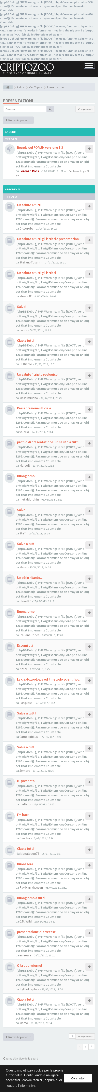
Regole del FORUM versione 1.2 (39, 147)
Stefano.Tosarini (30, 262)
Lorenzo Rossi (29, 171)
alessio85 (25, 296)
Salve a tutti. (26, 747)
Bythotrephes (29, 989)
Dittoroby (26, 228)
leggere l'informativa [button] (21, 1085)
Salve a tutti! (26, 713)
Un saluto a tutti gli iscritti (36, 273)
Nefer (23, 669)
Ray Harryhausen (31, 887)
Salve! (21, 306)
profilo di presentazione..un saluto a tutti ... (49, 442)
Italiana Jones (29, 635)
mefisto (25, 804)
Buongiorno (25, 611)
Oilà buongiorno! (29, 965)
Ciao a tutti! (25, 340)
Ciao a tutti (25, 999)
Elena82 (25, 601)
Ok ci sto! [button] (78, 1078)
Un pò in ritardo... (29, 577)
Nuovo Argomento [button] (18, 120)
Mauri (23, 567)
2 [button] (85, 1047)
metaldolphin (29, 499)
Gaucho (24, 838)
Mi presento (25, 781)
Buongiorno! (26, 476)
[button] (91, 1046)
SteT (22, 533)
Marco (23, 1023)
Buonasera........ (28, 864)
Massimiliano (28, 398)
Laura (23, 330)
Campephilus (28, 737)
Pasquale (25, 703)
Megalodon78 (29, 853)
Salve (20, 510)
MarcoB (24, 465)
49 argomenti (85, 109)
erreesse (25, 955)
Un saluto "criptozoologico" (37, 374)
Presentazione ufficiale (33, 408)
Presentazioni (18, 100)
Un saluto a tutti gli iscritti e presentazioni (48, 239)
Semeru (24, 770)
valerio (24, 432)
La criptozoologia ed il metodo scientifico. (48, 679)
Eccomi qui (24, 645)
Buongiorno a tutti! (30, 898)
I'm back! (23, 815)
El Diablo (25, 364)
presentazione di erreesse (36, 932)
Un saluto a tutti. (29, 205)
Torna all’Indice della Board (20, 1058)
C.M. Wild (25, 921)
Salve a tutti (25, 544)
